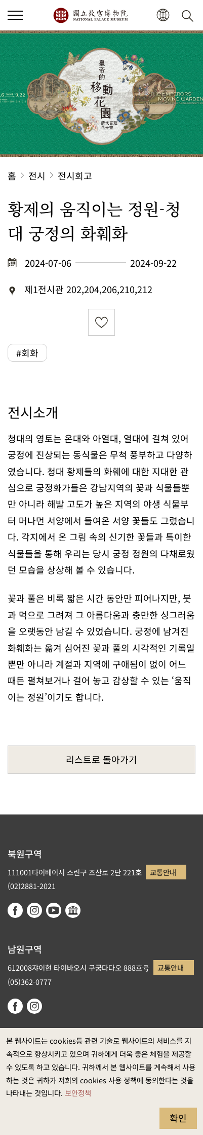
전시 (37, 175)
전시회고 (75, 175)
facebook (15, 910)
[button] (163, 15)
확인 (178, 1117)
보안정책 (78, 1092)
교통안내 (163, 872)
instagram (34, 910)
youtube (53, 910)
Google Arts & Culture (72, 910)
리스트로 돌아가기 (101, 759)
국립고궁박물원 (90, 15)
